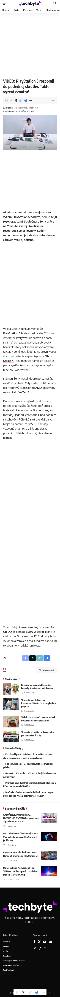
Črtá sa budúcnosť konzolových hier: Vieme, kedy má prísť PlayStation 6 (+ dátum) (20, 837)
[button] (5, 3)
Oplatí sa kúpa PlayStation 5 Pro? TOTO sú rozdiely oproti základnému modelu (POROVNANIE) (20, 871)
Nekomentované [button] (46, 670)
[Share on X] (16, 100)
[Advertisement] (30, 45)
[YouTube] (45, 941)
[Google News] (50, 941)
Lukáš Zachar (8, 108)
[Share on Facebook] (11, 100)
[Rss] (45, 948)
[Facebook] (34, 941)
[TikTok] (40, 948)
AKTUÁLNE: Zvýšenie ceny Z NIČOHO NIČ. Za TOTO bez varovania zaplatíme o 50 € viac (20, 818)
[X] (39, 941)
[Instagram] (35, 948)
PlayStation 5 (11, 333)
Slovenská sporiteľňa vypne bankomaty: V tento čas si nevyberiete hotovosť (38, 703)
